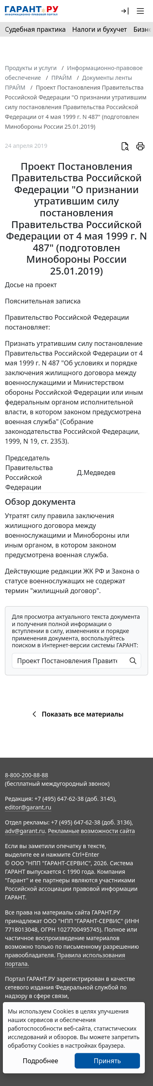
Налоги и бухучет (99, 29)
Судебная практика (35, 29)
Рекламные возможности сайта (91, 831)
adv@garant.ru (25, 831)
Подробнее (40, 1060)
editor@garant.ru (28, 807)
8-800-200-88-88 (26, 775)
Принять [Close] (107, 1060)
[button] (125, 11)
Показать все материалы (76, 714)
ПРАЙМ (61, 77)
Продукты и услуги (31, 68)
